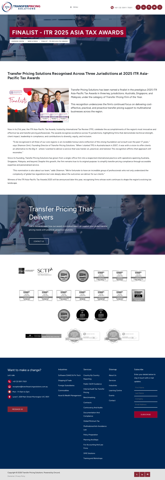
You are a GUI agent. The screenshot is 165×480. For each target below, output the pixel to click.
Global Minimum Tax (91, 421)
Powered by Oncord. (52, 473)
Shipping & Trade (65, 380)
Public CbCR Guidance (92, 384)
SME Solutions (89, 453)
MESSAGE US (13, 408)
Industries (113, 385)
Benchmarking (89, 397)
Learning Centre (17, 41)
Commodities (63, 390)
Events (111, 395)
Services (112, 380)
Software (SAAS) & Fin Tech (69, 375)
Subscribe (146, 415)
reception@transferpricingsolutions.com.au (30, 387)
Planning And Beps (90, 440)
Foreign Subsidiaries (66, 385)
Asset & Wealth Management (69, 395)
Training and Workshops (92, 458)
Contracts (87, 402)
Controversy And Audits (93, 408)
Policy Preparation (90, 435)
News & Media (33, 41)
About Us (112, 375)
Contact (112, 400)
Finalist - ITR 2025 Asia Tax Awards (54, 41)
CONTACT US (34, 240)
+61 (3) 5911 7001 (20, 381)
